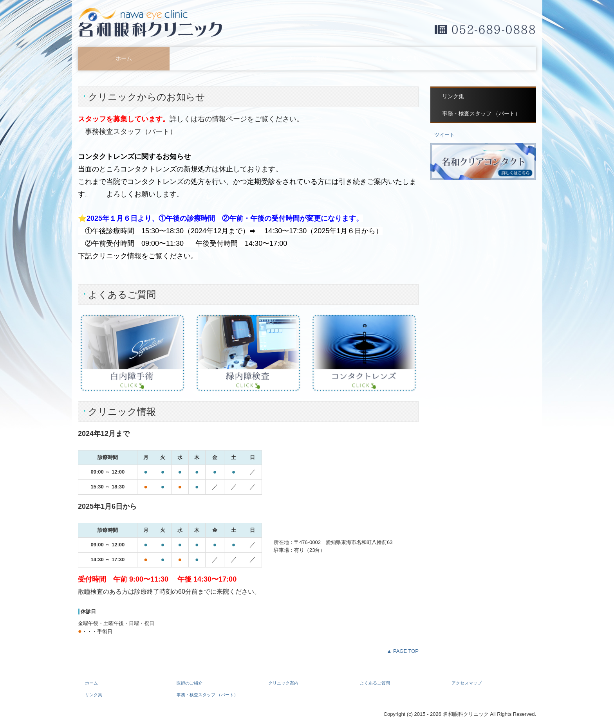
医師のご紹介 (215, 58)
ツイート (444, 135)
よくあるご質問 (398, 58)
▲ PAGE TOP (402, 651)
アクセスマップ (490, 58)
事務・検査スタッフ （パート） (481, 114)
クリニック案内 (307, 58)
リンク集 (453, 96)
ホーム (124, 58)
